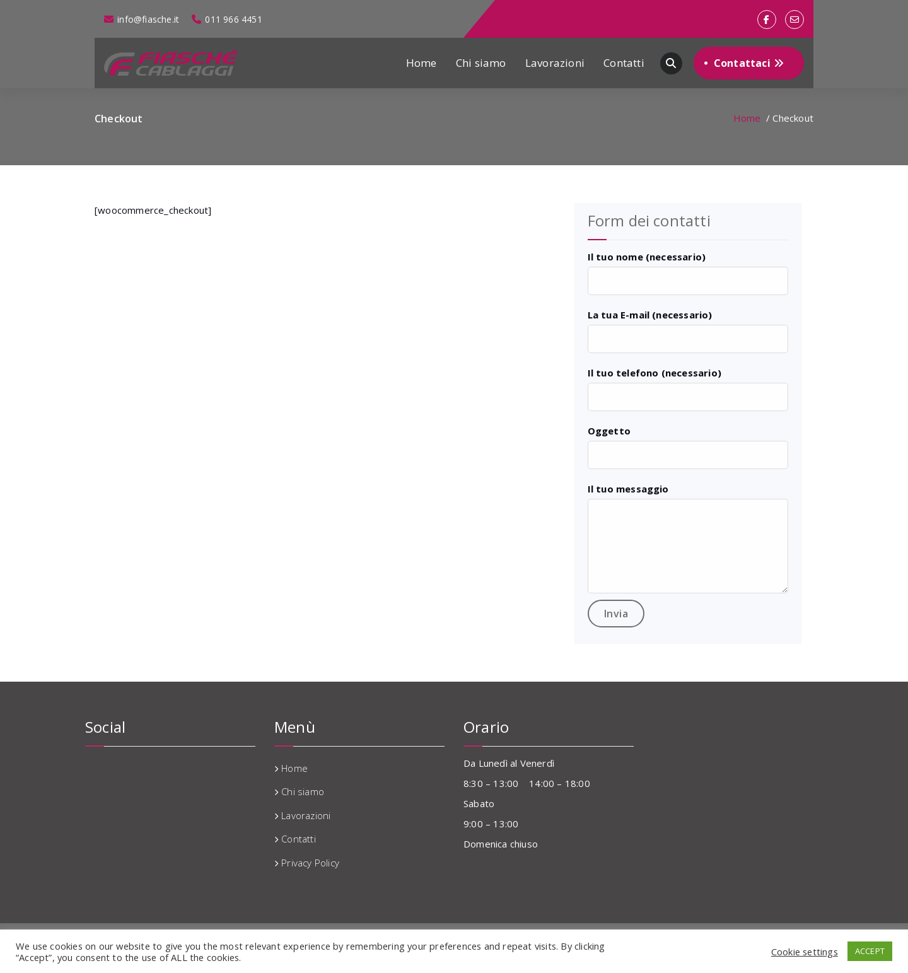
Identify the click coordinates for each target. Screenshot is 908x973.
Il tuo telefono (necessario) (655, 372)
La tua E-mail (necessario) (650, 314)
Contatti (623, 62)
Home (421, 62)
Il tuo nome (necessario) (647, 256)
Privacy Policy (310, 862)
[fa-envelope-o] (794, 19)
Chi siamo (481, 62)
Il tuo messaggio (628, 488)
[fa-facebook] (766, 19)
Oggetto (609, 430)
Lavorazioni (555, 62)
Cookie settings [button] (804, 951)
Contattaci (749, 63)
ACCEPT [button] (870, 951)
